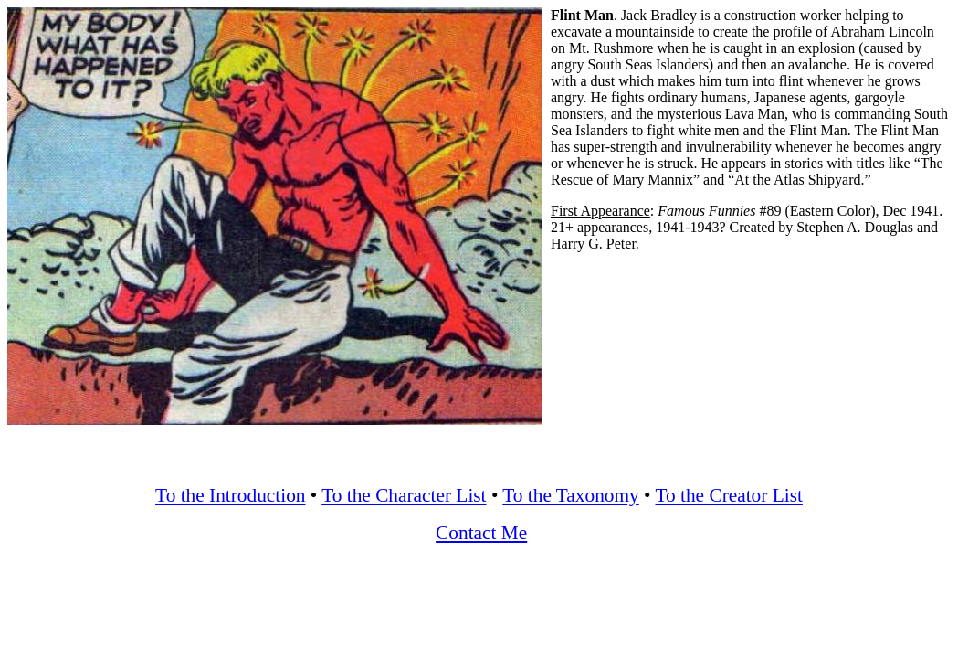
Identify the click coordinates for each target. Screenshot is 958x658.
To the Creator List (729, 495)
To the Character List (403, 495)
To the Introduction (230, 495)
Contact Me (481, 533)
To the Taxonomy (570, 495)
